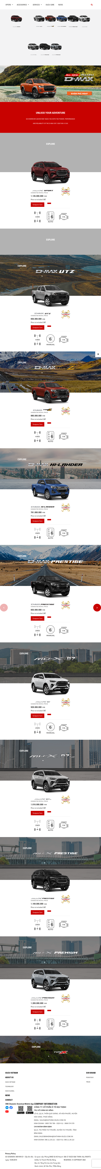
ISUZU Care (50, 5)
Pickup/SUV (90, 1077)
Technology (9, 1086)
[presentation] (5, 84)
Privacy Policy (10, 1153)
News (60, 5)
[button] (48, 93)
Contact (9, 1100)
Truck (88, 1082)
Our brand (91, 1073)
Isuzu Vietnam (11, 1073)
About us (9, 1077)
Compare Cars (37, 205)
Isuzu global (9, 1091)
